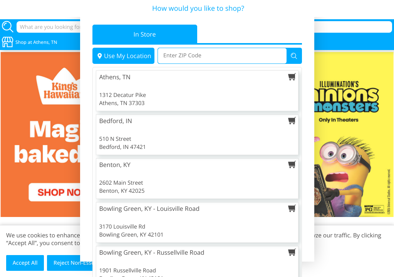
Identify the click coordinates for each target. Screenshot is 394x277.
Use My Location (123, 56)
